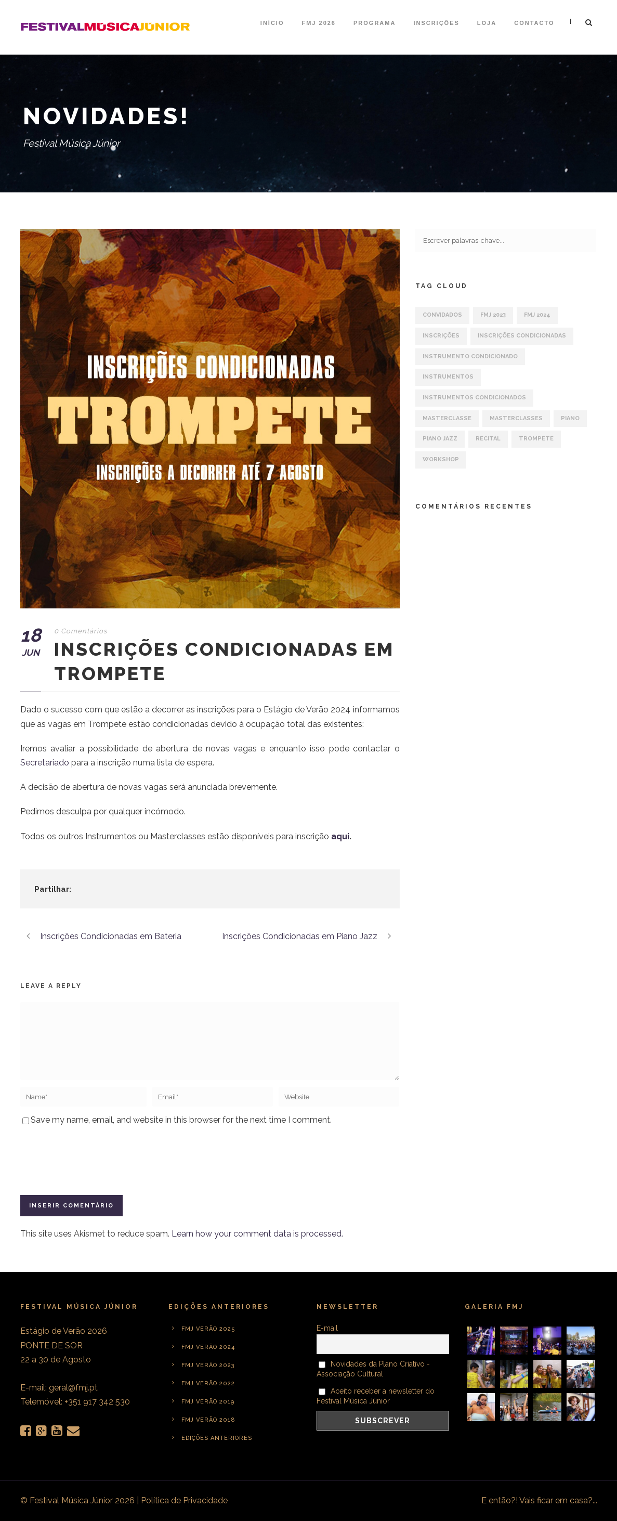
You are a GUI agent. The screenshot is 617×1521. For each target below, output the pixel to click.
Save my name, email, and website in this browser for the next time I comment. (181, 1120)
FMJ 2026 (318, 23)
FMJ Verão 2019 (207, 1401)
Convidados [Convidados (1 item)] (442, 314)
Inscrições (436, 23)
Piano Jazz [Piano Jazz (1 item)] (440, 438)
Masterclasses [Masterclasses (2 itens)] (516, 418)
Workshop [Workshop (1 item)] (441, 459)
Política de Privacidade (184, 1500)
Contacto (534, 23)
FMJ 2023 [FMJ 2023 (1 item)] (493, 314)
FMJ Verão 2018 (208, 1419)
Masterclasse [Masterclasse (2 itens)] (447, 418)
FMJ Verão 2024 (208, 1347)
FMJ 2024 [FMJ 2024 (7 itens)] (537, 314)
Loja (486, 23)
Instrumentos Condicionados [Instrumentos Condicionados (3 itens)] (474, 397)
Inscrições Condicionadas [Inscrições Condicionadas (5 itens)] (522, 335)
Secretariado (44, 763)
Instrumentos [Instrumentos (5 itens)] (448, 376)
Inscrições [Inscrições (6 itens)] (441, 335)
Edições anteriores (216, 1438)
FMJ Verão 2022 (208, 1383)
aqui (340, 836)
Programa (374, 23)
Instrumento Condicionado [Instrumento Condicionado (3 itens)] (470, 356)
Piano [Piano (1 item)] (570, 418)
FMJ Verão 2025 (208, 1328)
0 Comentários (80, 631)
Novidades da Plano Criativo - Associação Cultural (373, 1369)
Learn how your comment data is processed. (257, 1234)
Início (272, 23)
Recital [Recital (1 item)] (488, 438)
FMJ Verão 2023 (208, 1365)
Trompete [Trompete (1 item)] (536, 438)
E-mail (327, 1328)
